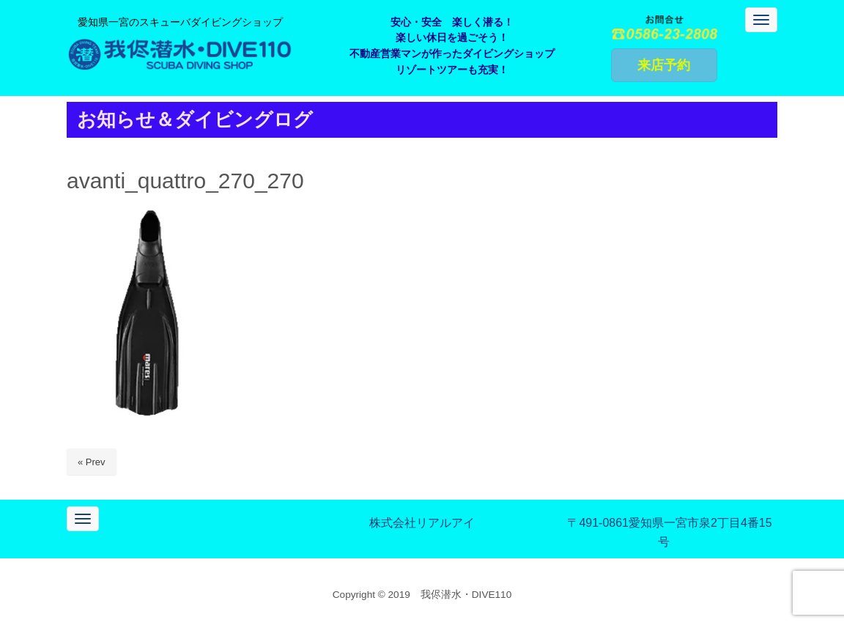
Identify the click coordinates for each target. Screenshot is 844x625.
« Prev (92, 461)
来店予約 (663, 65)
